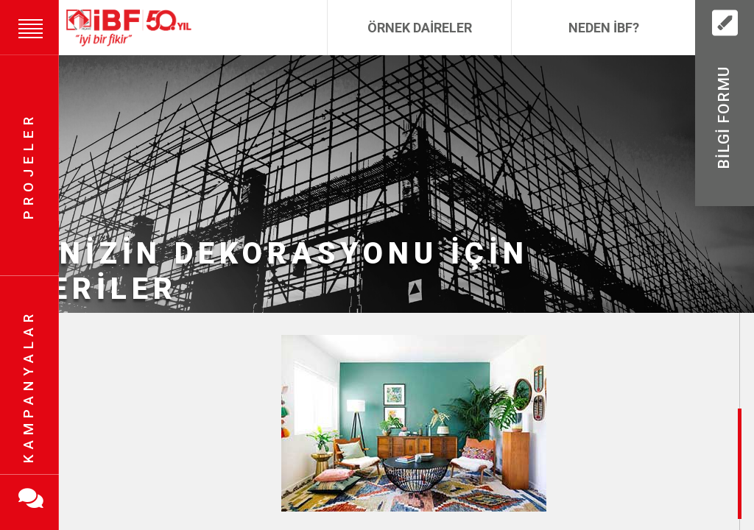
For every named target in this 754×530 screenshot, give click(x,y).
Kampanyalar (28, 387)
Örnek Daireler (419, 27)
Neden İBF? (603, 27)
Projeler (28, 165)
